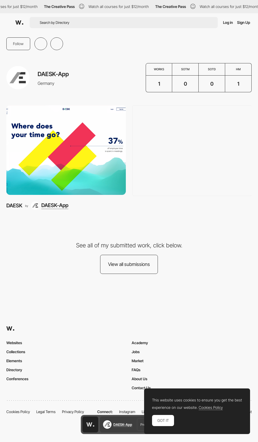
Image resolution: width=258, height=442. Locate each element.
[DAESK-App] (49, 205)
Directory (14, 369)
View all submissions (129, 264)
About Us (139, 379)
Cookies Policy (18, 411)
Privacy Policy (73, 411)
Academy (140, 342)
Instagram (127, 411)
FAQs (136, 369)
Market (138, 360)
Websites (14, 342)
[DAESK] (66, 150)
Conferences (17, 379)
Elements (14, 360)
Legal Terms (46, 411)
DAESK (14, 205)
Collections (15, 351)
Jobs (136, 351)
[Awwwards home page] (90, 424)
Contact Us (141, 388)
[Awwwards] (19, 22)
